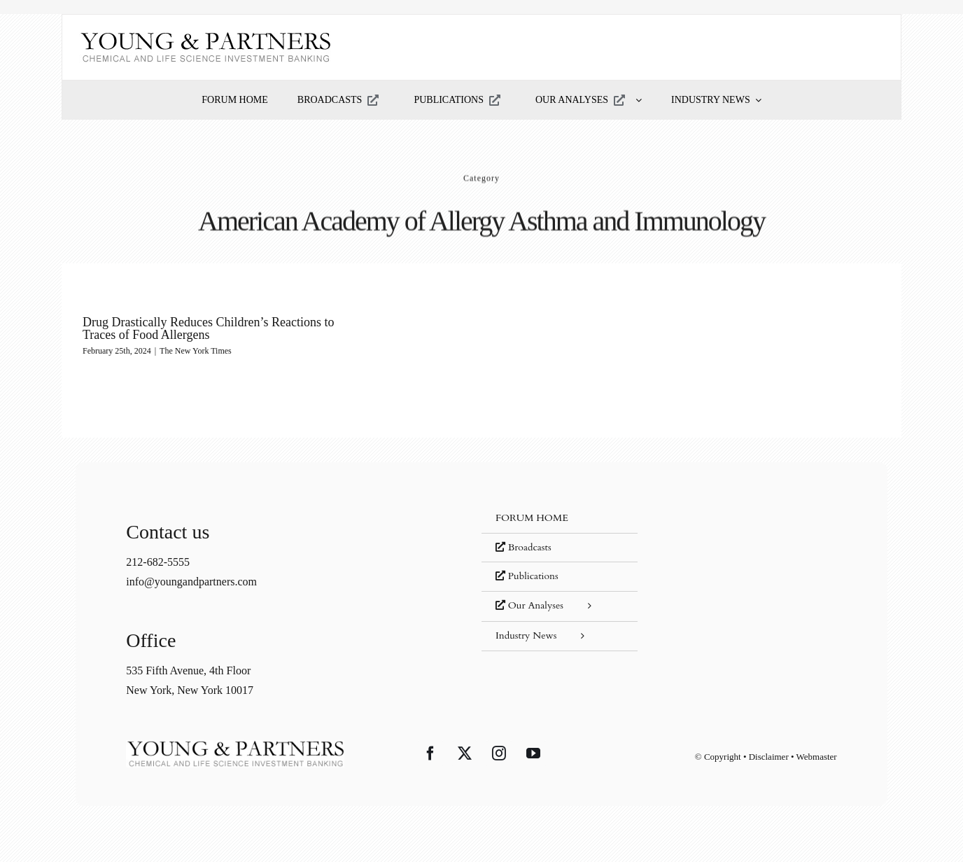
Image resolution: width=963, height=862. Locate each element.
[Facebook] (430, 753)
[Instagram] (499, 753)
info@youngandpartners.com (191, 582)
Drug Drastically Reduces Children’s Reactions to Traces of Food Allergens (208, 328)
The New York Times (196, 351)
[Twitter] (464, 753)
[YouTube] (533, 753)
